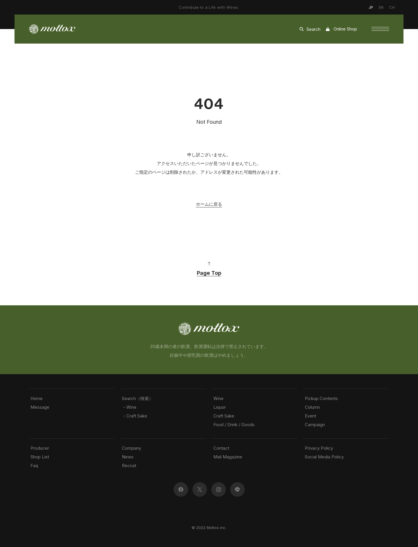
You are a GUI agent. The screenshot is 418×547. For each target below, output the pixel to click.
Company (131, 448)
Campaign (315, 424)
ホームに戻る (209, 204)
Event (310, 416)
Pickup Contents (321, 398)
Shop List (39, 457)
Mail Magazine (227, 457)
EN (381, 7)
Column (312, 407)
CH (392, 7)
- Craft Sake (134, 416)
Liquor (219, 407)
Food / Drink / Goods (234, 424)
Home (36, 398)
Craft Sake (223, 416)
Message (39, 407)
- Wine (129, 407)
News (128, 457)
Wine (218, 398)
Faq (34, 465)
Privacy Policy (319, 448)
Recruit (129, 465)
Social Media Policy (324, 457)
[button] (380, 29)
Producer (39, 448)
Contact (221, 448)
